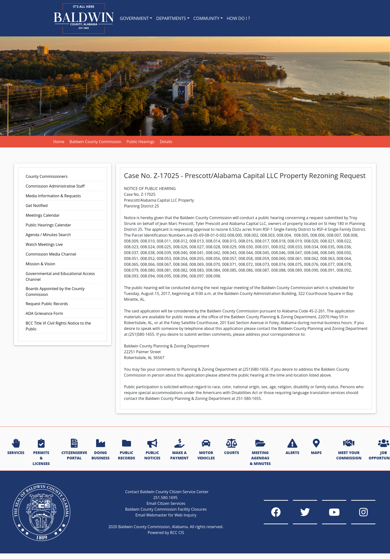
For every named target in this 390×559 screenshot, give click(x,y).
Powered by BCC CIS (166, 532)
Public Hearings (140, 141)
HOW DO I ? (238, 18)
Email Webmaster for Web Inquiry (165, 515)
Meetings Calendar (42, 215)
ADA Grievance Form (44, 313)
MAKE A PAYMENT (179, 450)
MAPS (316, 447)
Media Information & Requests (53, 195)
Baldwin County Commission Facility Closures (166, 509)
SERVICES (15, 447)
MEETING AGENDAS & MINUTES (260, 452)
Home (58, 141)
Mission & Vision (40, 264)
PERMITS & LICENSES (41, 452)
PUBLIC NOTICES (152, 450)
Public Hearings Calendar (48, 225)
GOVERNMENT (134, 18)
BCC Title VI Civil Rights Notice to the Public (58, 326)
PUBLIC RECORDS (126, 450)
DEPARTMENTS (171, 18)
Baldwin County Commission (95, 141)
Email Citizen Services (166, 503)
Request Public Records (47, 303)
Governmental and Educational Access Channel (60, 276)
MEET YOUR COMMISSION (348, 450)
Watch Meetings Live (44, 244)
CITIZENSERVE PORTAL (74, 450)
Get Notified (37, 205)
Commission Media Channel (51, 254)
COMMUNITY (206, 18)
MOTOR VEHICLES (206, 450)
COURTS (231, 447)
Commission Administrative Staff (55, 186)
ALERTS (292, 447)
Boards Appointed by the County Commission (55, 291)
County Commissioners (46, 176)
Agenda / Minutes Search (48, 234)
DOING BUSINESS (100, 450)
